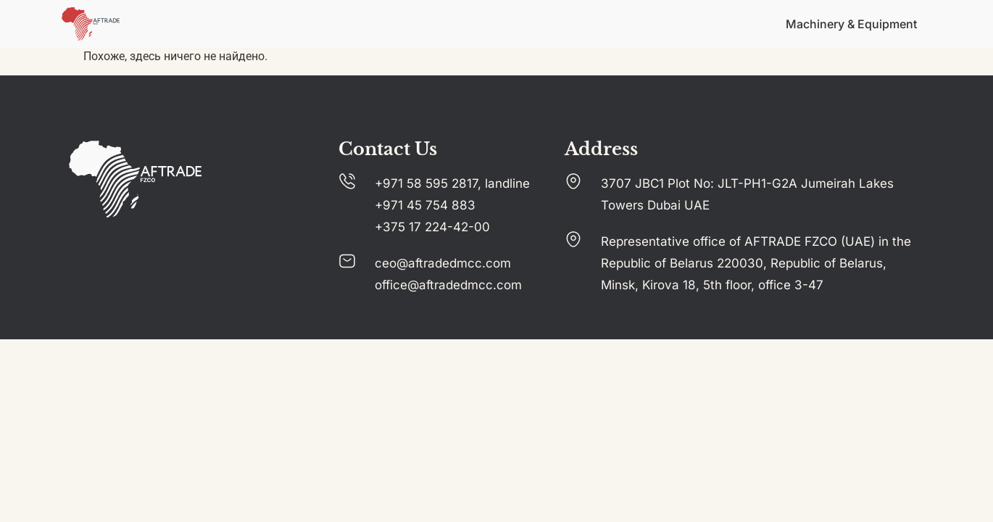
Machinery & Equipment (851, 24)
